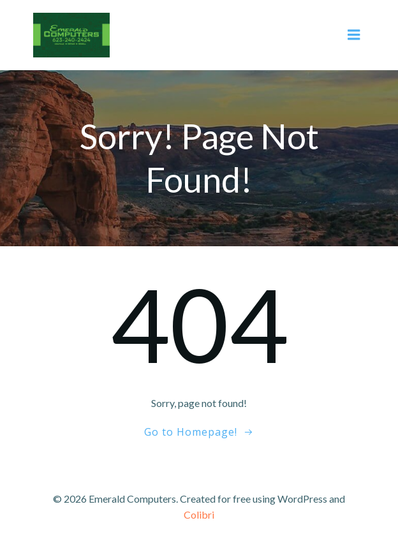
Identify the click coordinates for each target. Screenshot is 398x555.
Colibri (199, 514)
